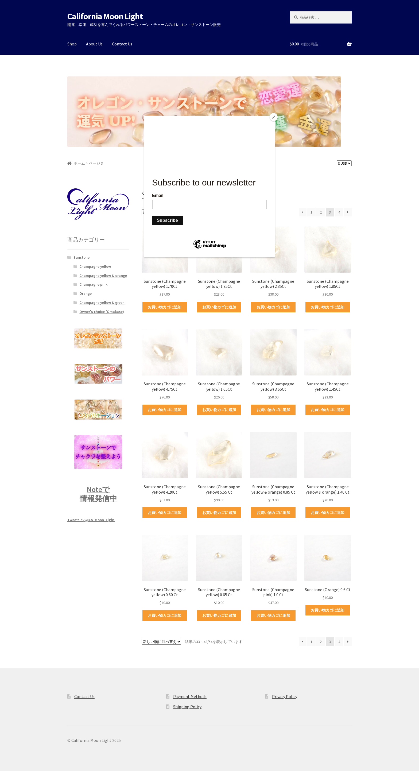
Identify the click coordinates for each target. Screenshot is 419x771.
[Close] (274, 117)
